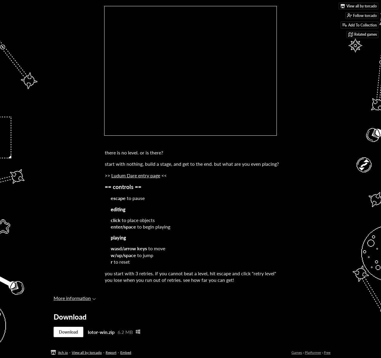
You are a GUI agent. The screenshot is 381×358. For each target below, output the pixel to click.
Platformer (313, 352)
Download (68, 331)
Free (327, 352)
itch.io (63, 352)
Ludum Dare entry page (135, 175)
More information (75, 298)
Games (296, 352)
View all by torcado (87, 352)
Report (111, 352)
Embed (125, 352)
